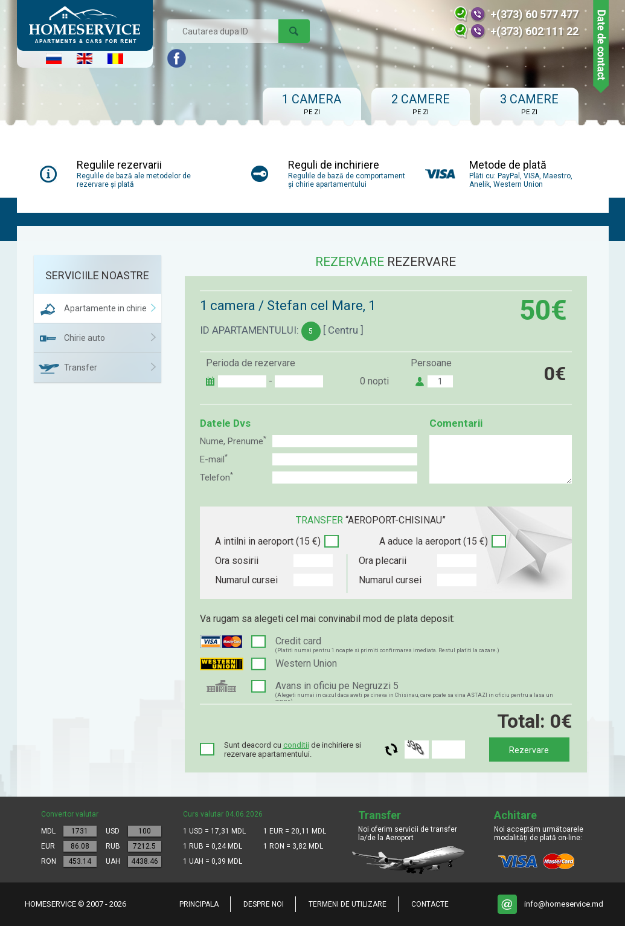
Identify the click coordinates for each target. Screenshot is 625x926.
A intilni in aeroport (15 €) (268, 541)
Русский (54, 58)
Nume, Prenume (233, 441)
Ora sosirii (236, 560)
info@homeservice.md (563, 903)
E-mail (214, 459)
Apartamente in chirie (105, 308)
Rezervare (529, 750)
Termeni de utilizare (347, 904)
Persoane (431, 363)
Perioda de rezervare (250, 363)
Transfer (80, 367)
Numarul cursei (246, 580)
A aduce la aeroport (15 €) (433, 541)
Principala (199, 904)
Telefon (216, 477)
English (84, 58)
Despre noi (263, 904)
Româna (115, 58)
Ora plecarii (382, 560)
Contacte (430, 904)
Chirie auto (84, 338)
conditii (296, 745)
